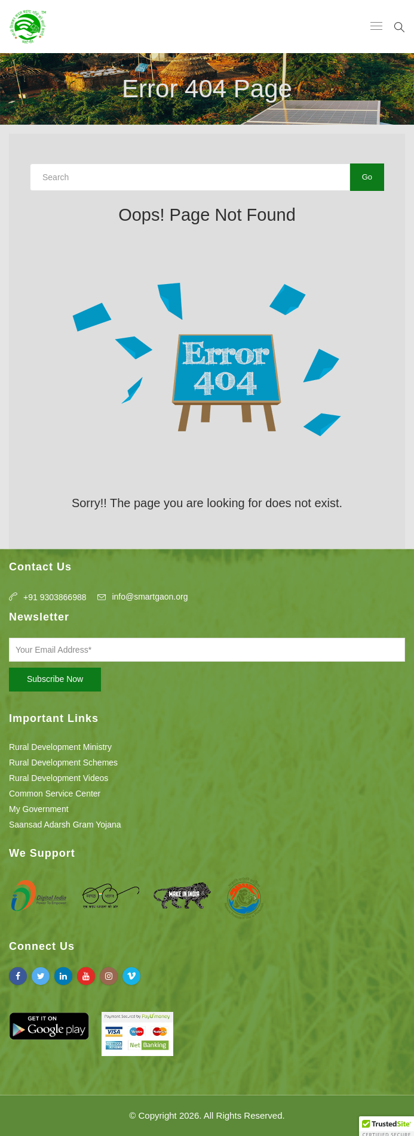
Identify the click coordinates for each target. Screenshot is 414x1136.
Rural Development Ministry (60, 747)
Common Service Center (54, 793)
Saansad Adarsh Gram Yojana (65, 824)
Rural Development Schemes (63, 762)
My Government (39, 809)
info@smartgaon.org (150, 596)
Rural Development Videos (58, 778)
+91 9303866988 (55, 597)
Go (367, 176)
